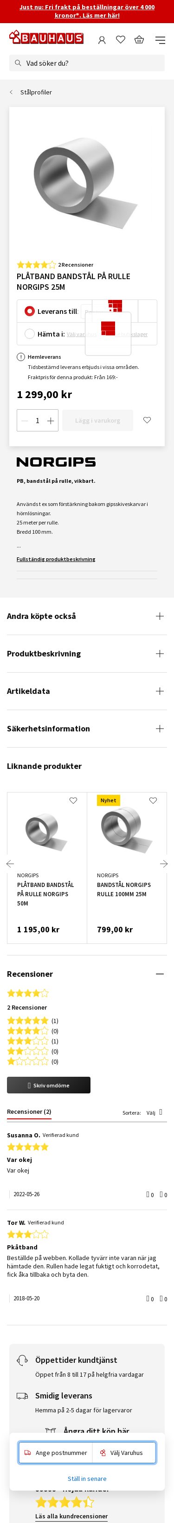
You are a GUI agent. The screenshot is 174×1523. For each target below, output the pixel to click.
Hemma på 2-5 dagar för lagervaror (83, 1085)
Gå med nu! (115, 1356)
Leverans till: (58, 311)
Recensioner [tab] (30, 973)
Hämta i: (51, 333)
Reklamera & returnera (95, 1120)
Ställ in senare (87, 1478)
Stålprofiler (36, 92)
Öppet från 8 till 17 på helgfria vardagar (89, 1049)
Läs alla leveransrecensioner (76, 1249)
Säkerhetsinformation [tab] (48, 728)
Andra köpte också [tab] (41, 616)
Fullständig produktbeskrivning (56, 559)
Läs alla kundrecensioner (71, 1191)
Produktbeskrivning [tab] (44, 653)
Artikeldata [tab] (28, 691)
